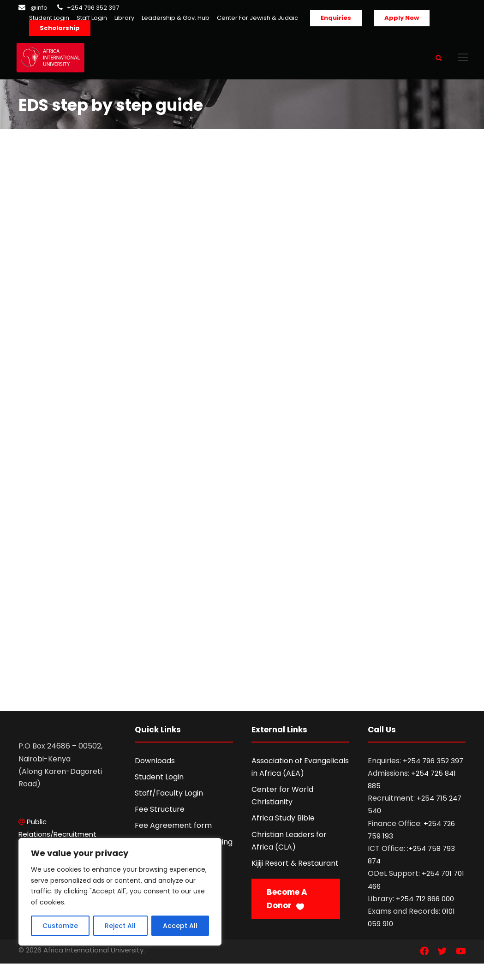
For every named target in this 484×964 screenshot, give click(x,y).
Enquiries (336, 17)
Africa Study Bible (283, 818)
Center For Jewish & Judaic (257, 17)
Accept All (180, 925)
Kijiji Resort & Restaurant (295, 863)
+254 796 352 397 (93, 7)
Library (124, 17)
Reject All (120, 925)
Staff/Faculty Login (169, 793)
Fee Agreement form (173, 825)
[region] (119, 892)
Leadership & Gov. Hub (175, 17)
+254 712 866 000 (425, 899)
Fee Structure (160, 809)
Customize (60, 925)
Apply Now (401, 17)
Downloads (155, 761)
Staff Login (92, 17)
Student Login (49, 17)
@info (39, 7)
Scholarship (60, 28)
